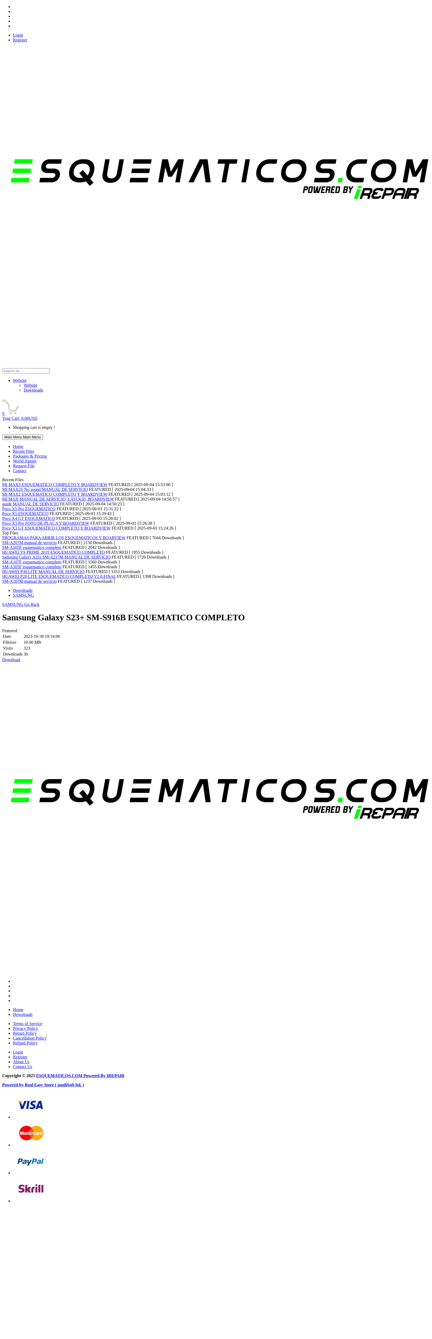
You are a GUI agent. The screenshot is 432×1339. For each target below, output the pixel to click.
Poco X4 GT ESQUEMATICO (28, 518)
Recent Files (23, 451)
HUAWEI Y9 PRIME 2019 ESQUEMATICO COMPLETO (53, 552)
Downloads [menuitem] (33, 390)
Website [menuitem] (30, 385)
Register (20, 40)
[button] (4, 400)
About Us (21, 1061)
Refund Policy (25, 1043)
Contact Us (22, 1066)
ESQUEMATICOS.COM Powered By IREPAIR (80, 1075)
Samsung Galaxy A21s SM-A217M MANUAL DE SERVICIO (56, 557)
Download (11, 659)
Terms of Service (27, 1023)
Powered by (13, 1085)
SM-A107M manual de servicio (29, 581)
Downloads (23, 590)
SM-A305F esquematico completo (31, 566)
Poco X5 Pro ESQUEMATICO (29, 508)
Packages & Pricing (30, 456)
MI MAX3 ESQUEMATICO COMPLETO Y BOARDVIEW (54, 484)
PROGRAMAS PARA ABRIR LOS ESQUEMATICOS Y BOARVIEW (63, 537)
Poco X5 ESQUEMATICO (25, 513)
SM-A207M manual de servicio (29, 542)
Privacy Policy (25, 1028)
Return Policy (25, 1033)
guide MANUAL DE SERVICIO (30, 504)
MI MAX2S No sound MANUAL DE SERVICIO (45, 489)
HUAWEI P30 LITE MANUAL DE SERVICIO (43, 571)
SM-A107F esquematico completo (31, 562)
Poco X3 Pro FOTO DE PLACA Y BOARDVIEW (45, 523)
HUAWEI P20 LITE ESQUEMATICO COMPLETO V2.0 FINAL (59, 576)
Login (18, 35)
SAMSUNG (23, 595)
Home (18, 446)
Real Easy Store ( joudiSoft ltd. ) (54, 1085)
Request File (23, 466)
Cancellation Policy (30, 1038)
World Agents (25, 461)
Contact (19, 470)
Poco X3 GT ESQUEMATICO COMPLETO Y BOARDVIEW (56, 528)
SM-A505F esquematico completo (31, 547)
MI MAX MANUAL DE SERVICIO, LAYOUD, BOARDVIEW (58, 499)
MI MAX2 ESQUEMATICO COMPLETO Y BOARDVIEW (54, 494)
